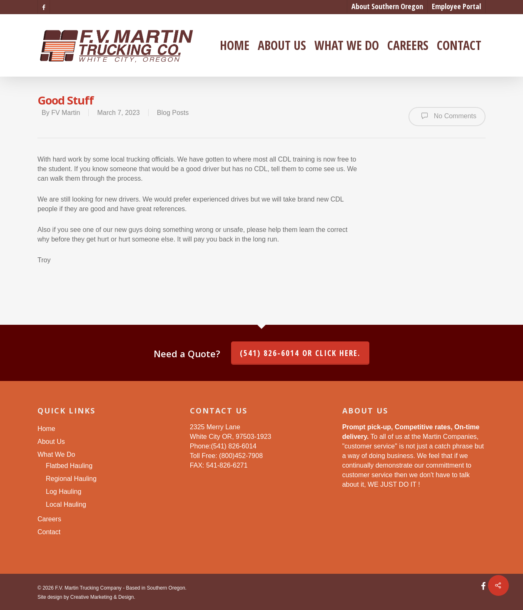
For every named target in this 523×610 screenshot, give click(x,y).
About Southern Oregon (387, 6)
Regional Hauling (71, 478)
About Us (282, 45)
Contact (459, 45)
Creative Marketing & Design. (102, 597)
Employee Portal (456, 6)
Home (234, 45)
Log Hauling (63, 491)
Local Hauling (66, 504)
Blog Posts (173, 112)
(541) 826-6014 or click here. (300, 353)
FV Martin (65, 112)
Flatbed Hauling (69, 465)
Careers (407, 45)
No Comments (447, 116)
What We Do (346, 45)
